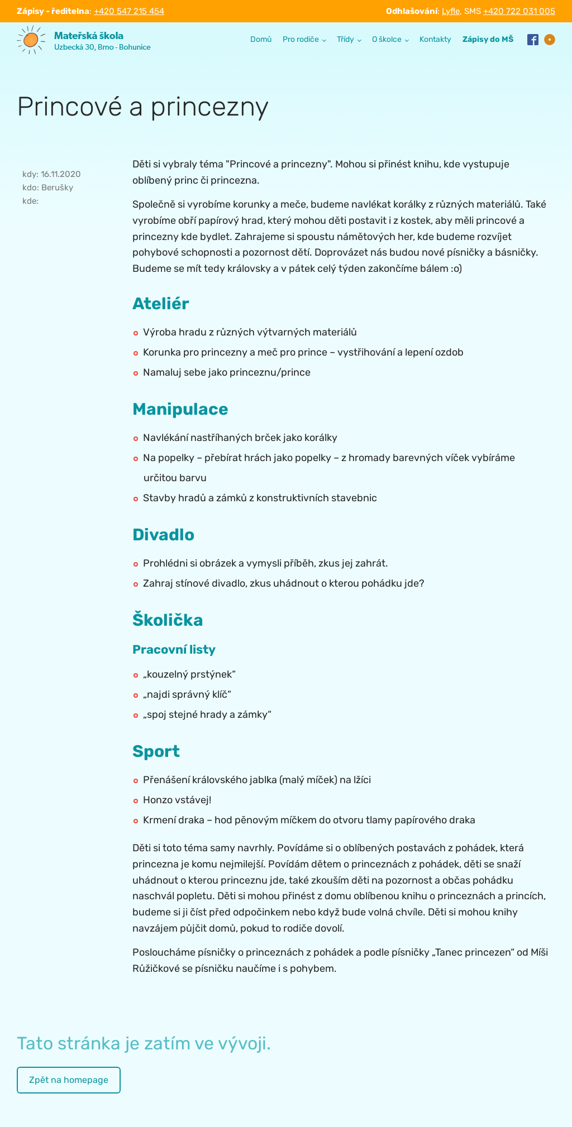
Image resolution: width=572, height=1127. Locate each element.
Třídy (345, 39)
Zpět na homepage (68, 1080)
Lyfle (451, 11)
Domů (260, 39)
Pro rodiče (301, 39)
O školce (387, 39)
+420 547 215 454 (129, 11)
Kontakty (435, 39)
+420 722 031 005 (519, 11)
